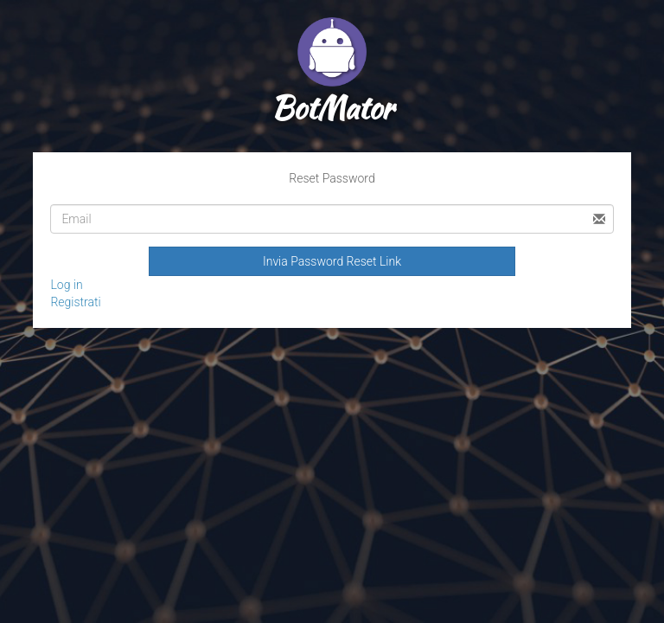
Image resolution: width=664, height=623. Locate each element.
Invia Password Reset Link (332, 261)
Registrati (75, 302)
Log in (66, 285)
